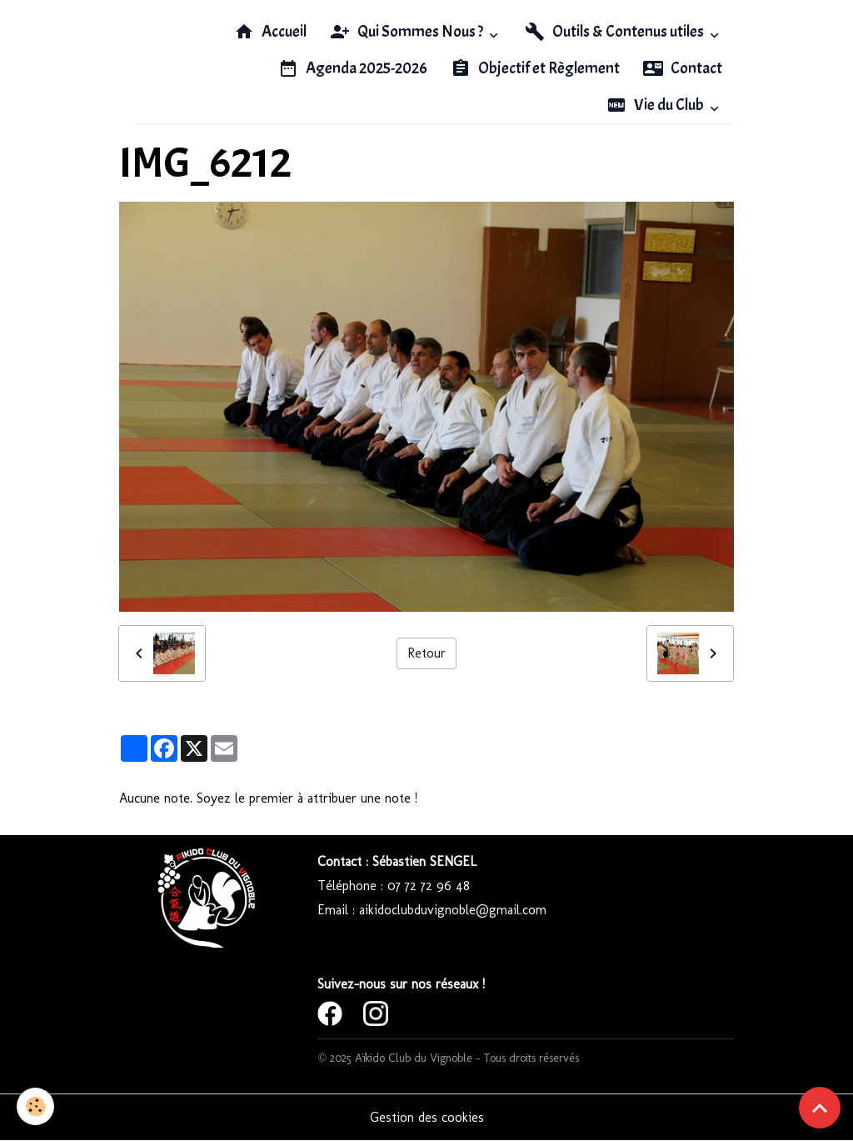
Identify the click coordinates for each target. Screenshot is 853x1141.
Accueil (270, 32)
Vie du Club (656, 105)
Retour (426, 653)
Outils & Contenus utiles (615, 32)
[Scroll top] (820, 1107)
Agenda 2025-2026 (352, 68)
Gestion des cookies (427, 1117)
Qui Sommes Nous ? (408, 32)
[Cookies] (35, 1106)
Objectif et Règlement (535, 68)
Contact (682, 68)
